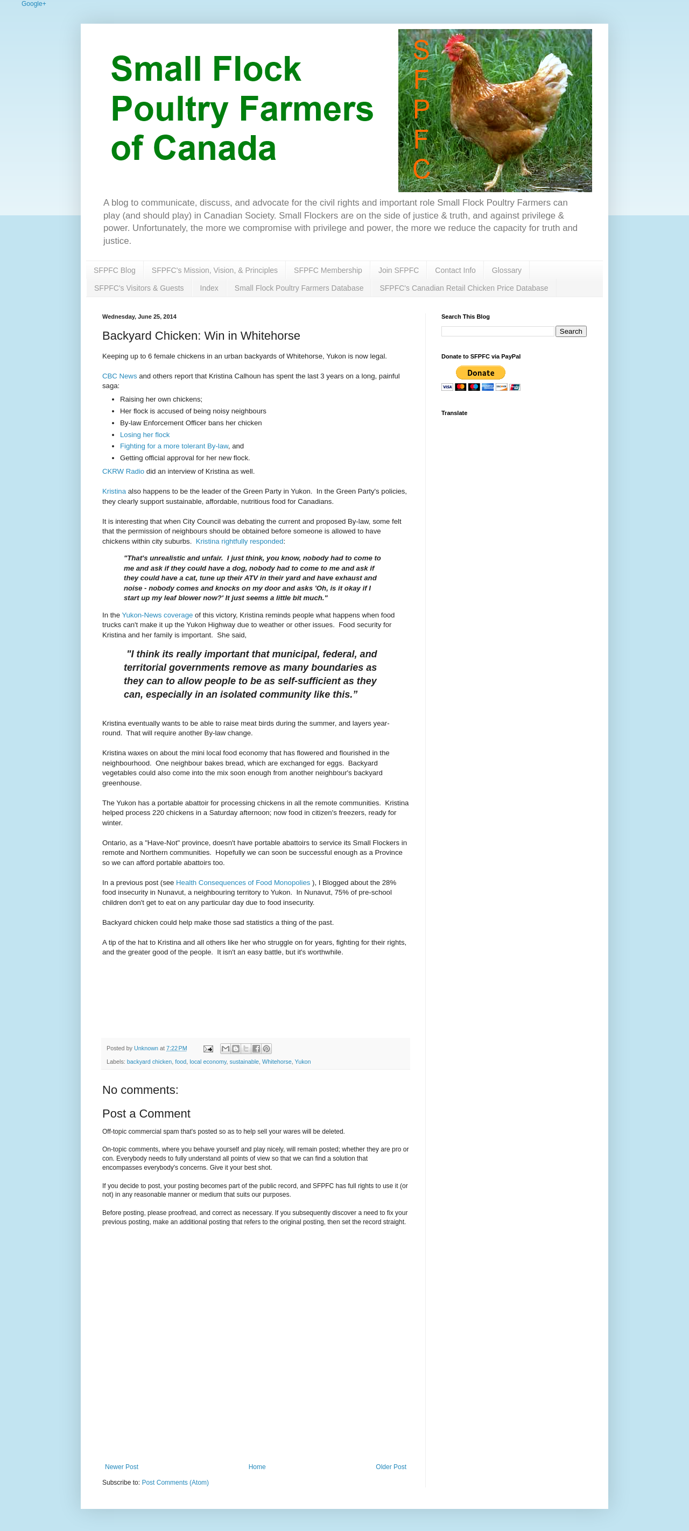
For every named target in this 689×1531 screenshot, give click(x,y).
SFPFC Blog (115, 270)
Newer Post (121, 1467)
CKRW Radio (123, 471)
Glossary (507, 270)
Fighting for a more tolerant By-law (174, 446)
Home (257, 1467)
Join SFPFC (398, 270)
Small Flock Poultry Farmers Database (299, 288)
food (180, 1061)
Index (209, 288)
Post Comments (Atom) (175, 1482)
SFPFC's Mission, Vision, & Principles (215, 270)
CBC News (119, 376)
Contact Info (455, 270)
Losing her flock (145, 435)
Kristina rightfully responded (240, 541)
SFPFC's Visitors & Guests (139, 288)
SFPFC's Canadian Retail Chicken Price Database (463, 288)
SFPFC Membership (328, 270)
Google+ (34, 4)
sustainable (244, 1061)
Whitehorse (277, 1061)
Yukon (303, 1061)
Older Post (391, 1467)
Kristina (114, 491)
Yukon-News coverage (157, 615)
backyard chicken (149, 1061)
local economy (207, 1061)
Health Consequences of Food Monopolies (243, 883)
